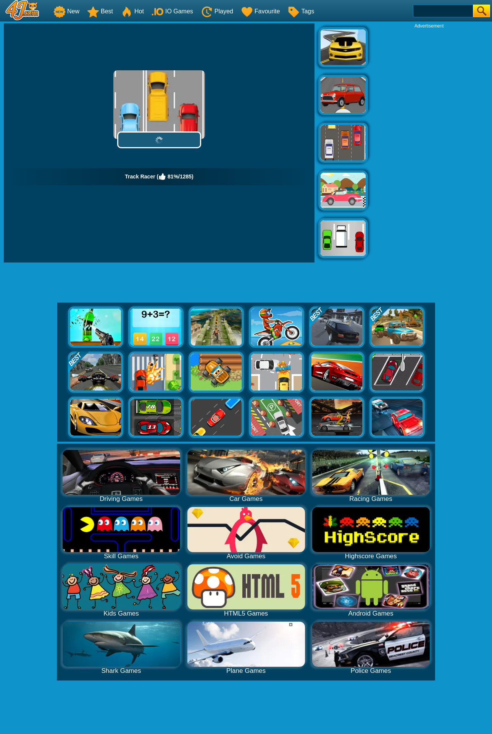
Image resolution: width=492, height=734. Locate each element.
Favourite (260, 11)
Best (100, 11)
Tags (300, 11)
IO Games (172, 11)
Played (217, 11)
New (66, 11)
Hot (132, 11)
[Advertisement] (429, 143)
